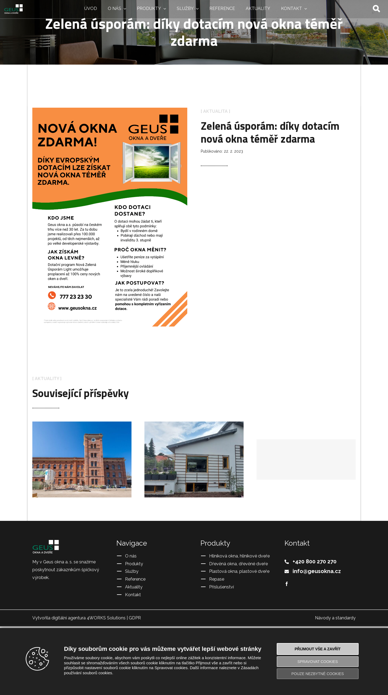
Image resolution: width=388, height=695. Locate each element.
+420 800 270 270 (315, 561)
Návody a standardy (335, 617)
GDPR (135, 617)
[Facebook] (287, 584)
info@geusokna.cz (317, 571)
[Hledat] (376, 8)
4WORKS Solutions (106, 617)
